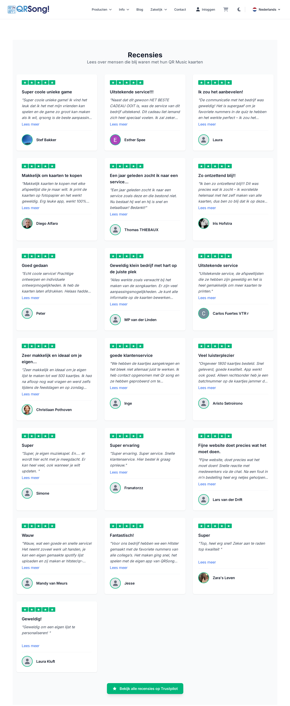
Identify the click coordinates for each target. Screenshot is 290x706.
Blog (139, 9)
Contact (180, 9)
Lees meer (30, 124)
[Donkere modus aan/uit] (239, 9)
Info (124, 9)
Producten (102, 9)
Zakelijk (158, 9)
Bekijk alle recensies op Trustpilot (145, 688)
